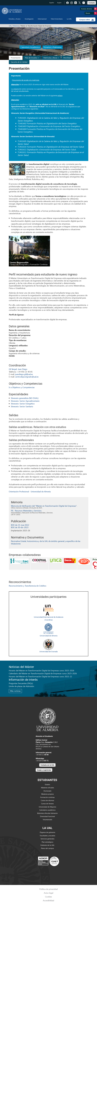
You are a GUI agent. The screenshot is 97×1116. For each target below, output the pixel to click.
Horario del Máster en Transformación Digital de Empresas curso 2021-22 (40, 676)
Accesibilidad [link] (48, 900)
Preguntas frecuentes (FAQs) (21, 683)
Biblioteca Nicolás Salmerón (47, 813)
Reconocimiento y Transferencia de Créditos (27, 585)
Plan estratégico (47, 842)
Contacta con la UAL (47, 765)
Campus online (86, 20)
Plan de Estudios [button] (32, 58)
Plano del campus (47, 848)
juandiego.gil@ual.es (24, 374)
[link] (91, 2)
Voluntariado (47, 819)
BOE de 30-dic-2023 (19, 527)
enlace (60, 95)
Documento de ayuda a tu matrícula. (25, 80)
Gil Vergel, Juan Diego (18, 369)
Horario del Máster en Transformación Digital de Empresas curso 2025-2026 (41, 670)
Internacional (42, 19)
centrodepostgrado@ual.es (27, 376)
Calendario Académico (30, 47)
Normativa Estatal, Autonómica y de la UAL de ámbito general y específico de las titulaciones (45, 542)
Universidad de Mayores (47, 807)
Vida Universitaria (56, 19)
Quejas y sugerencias (44, 770)
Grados (47, 784)
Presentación (15, 58)
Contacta (92, 3)
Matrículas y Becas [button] (51, 58)
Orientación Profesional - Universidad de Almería (30, 491)
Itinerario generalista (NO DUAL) (24, 398)
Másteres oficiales (47, 788)
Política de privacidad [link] (48, 889)
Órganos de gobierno (47, 832)
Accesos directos (89, 8)
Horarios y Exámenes (53, 47)
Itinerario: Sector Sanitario (22, 406)
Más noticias (15, 690)
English (59, 2)
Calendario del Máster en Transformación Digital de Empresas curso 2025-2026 (43, 673)
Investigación (29, 19)
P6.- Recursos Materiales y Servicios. (26, 510)
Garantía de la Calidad (19, 62)
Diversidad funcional (47, 816)
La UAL (69, 19)
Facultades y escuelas (47, 835)
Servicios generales (47, 839)
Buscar (91, 13)
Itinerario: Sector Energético (23, 403)
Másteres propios (47, 794)
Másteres (16, 26)
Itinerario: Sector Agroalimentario (25, 400)
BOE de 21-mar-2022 (20, 525)
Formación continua (47, 797)
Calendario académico (47, 810)
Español (51, 2)
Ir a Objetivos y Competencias (22, 387)
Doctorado (47, 791)
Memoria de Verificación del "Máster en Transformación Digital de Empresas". (44, 505)
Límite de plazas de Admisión (21, 686)
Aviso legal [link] (48, 892)
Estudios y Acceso (14, 19)
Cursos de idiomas (47, 800)
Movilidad (67, 58)
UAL (10, 26)
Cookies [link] (48, 896)
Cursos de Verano (47, 803)
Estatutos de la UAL (47, 845)
